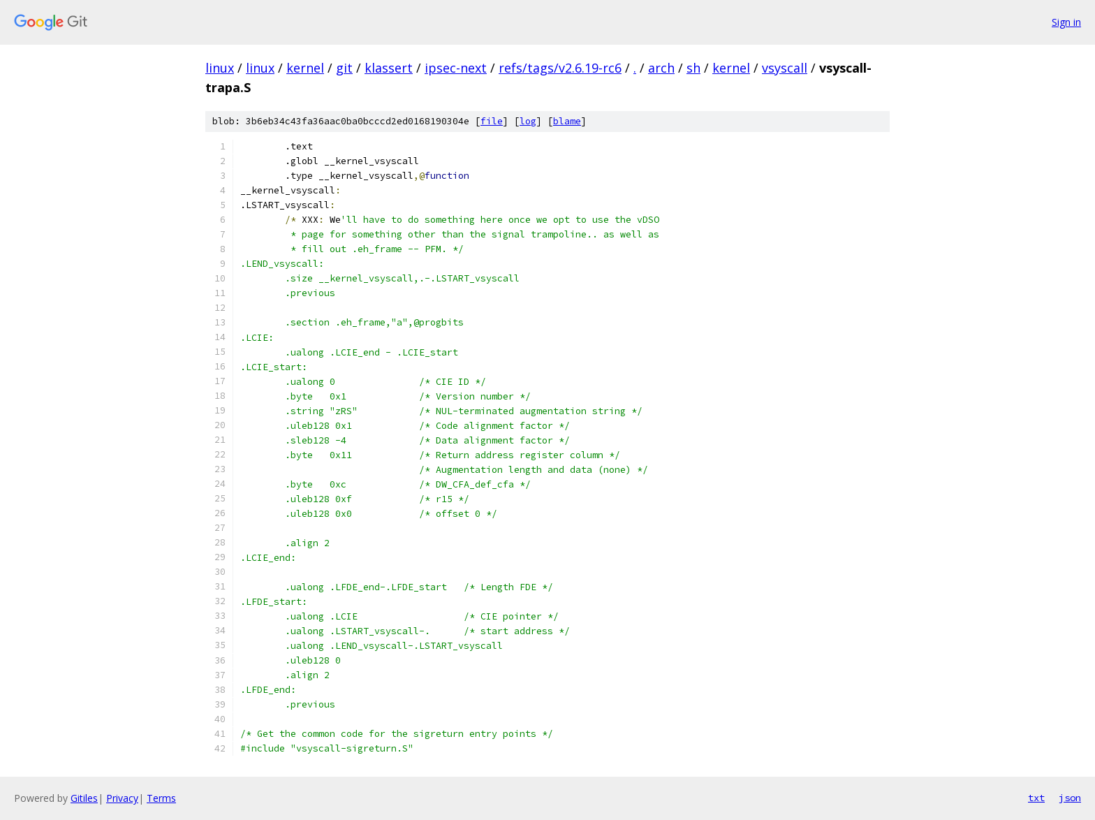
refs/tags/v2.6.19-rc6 (560, 67)
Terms (161, 798)
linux (219, 67)
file (491, 121)
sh (693, 67)
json (1070, 797)
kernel (305, 67)
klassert (389, 67)
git (344, 67)
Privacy (122, 798)
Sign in (1066, 22)
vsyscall (784, 67)
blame (567, 121)
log (528, 121)
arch (661, 67)
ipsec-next (456, 67)
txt (1036, 797)
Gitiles (84, 798)
